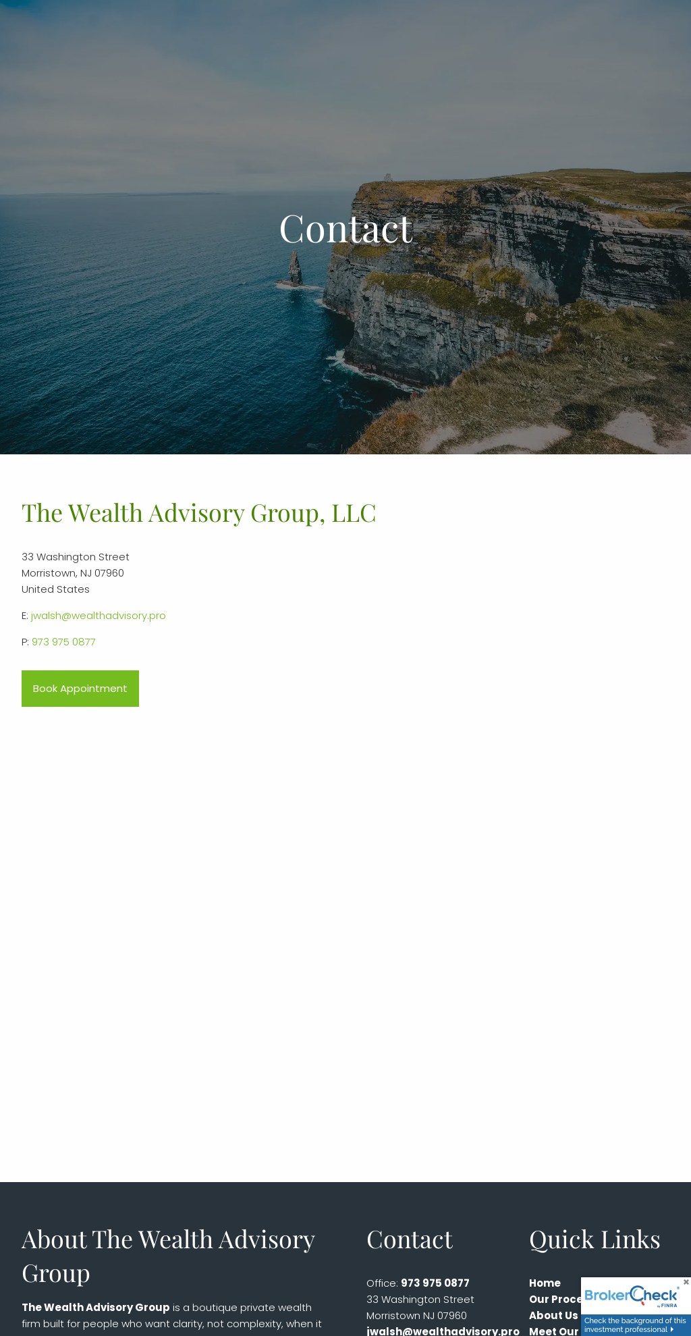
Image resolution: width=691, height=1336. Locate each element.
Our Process (562, 1299)
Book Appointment (80, 688)
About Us (553, 1315)
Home (545, 1283)
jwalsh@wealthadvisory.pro (98, 615)
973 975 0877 (64, 642)
